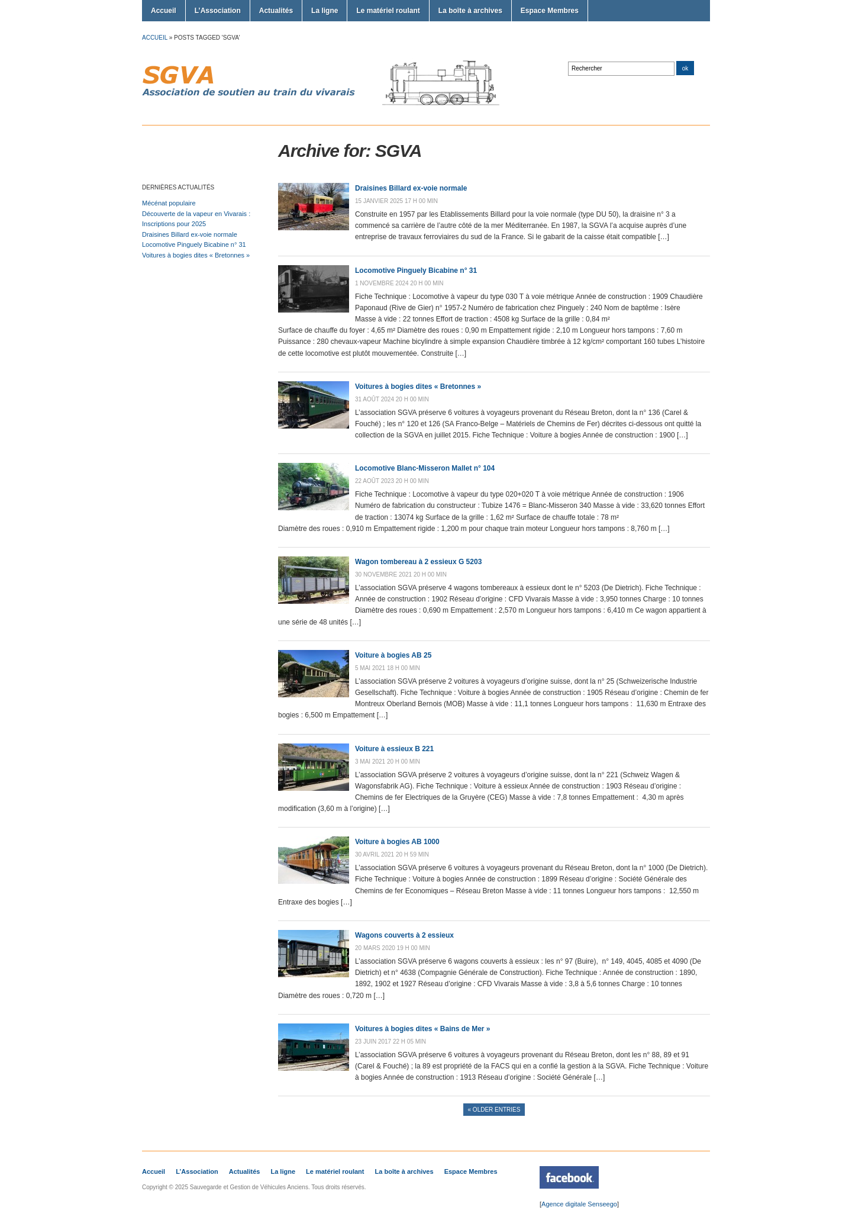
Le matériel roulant (387, 11)
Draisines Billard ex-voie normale (189, 234)
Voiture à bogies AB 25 (393, 655)
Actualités (276, 11)
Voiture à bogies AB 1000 (397, 842)
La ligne (324, 11)
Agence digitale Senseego (579, 1204)
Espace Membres (550, 11)
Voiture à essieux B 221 (394, 749)
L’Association (218, 11)
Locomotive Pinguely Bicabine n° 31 (194, 244)
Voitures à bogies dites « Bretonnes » (196, 255)
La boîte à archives (470, 11)
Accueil (163, 11)
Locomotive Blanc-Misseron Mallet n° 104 (425, 468)
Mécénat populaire (169, 203)
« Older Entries (494, 1109)
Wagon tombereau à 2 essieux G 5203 (418, 562)
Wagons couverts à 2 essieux (404, 935)
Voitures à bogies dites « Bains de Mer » (422, 1029)
